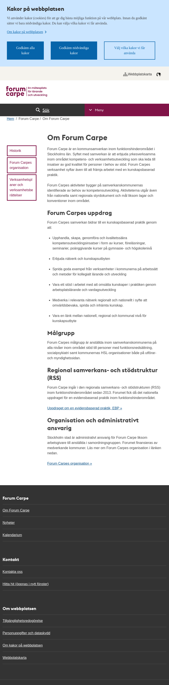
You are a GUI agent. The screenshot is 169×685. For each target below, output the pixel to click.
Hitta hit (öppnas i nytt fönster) (26, 584)
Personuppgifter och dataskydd (26, 633)
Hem (10, 119)
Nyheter (9, 522)
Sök (42, 110)
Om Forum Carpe (16, 510)
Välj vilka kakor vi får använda (129, 50)
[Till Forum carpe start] (26, 92)
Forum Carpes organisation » (69, 463)
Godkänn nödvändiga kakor (74, 50)
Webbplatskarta (137, 74)
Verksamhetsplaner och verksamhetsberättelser (21, 187)
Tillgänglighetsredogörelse (23, 621)
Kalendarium (12, 535)
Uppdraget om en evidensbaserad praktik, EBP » (84, 408)
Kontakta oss (13, 572)
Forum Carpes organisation (21, 165)
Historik (15, 151)
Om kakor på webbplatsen (23, 645)
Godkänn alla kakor (25, 50)
